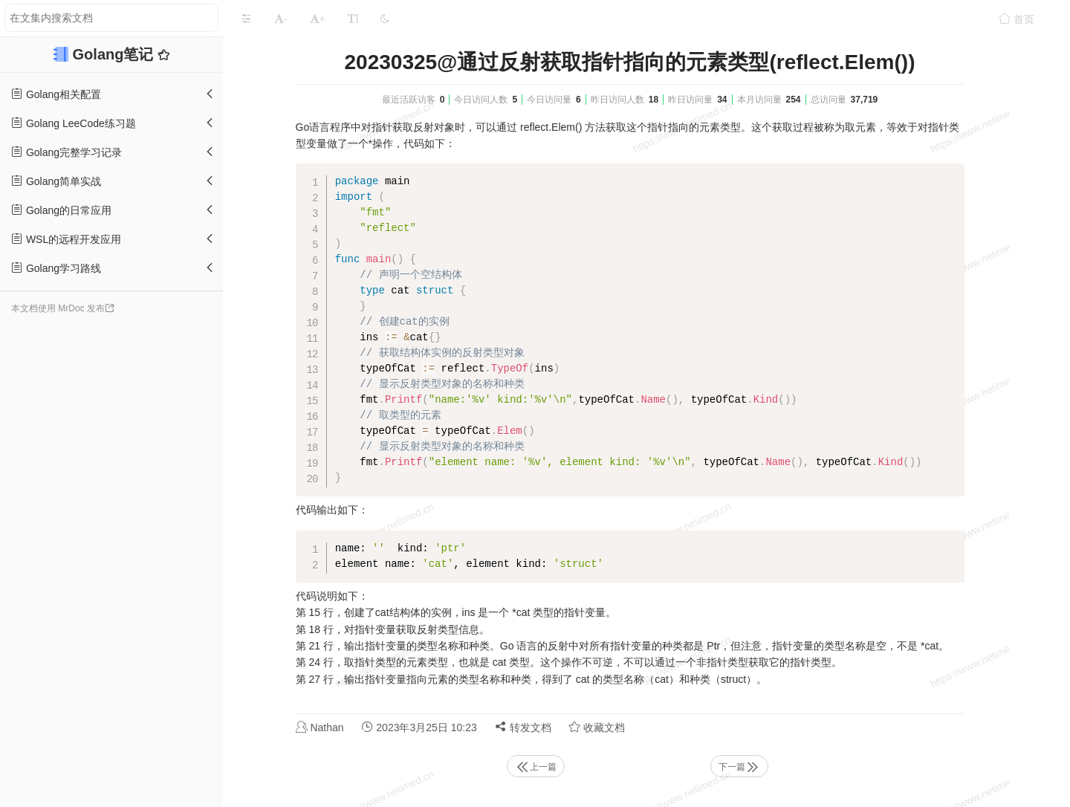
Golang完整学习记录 (66, 152)
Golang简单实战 (56, 181)
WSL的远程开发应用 (66, 239)
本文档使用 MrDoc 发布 (58, 308)
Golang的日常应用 (61, 210)
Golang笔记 (115, 54)
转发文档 (523, 727)
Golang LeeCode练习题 (73, 123)
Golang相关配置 (56, 94)
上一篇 (536, 767)
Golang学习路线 (56, 268)
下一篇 (739, 767)
